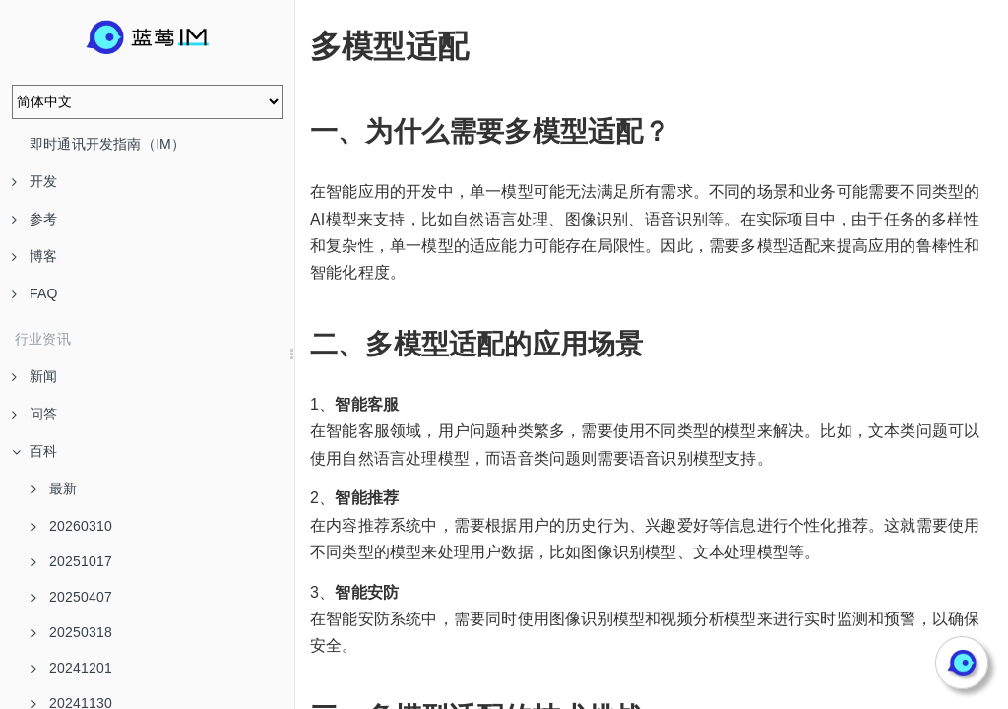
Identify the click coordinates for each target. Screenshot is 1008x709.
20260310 (72, 526)
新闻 (34, 376)
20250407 (72, 597)
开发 (34, 181)
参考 (34, 218)
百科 (34, 451)
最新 (54, 488)
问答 (34, 413)
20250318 (72, 632)
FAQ (35, 293)
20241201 (72, 668)
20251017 (72, 561)
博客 (34, 256)
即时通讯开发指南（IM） (107, 144)
